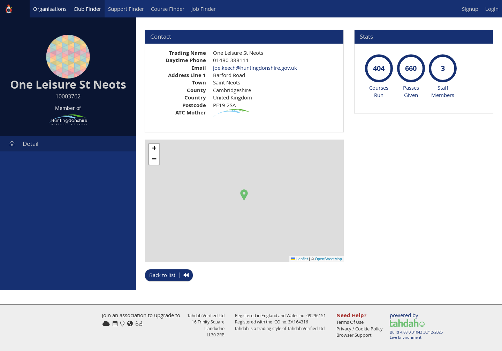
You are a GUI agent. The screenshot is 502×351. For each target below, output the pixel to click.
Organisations (50, 8)
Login (492, 8)
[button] (244, 195)
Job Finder (203, 8)
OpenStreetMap (328, 259)
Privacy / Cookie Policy (359, 329)
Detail (23, 144)
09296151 (316, 315)
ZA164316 (298, 321)
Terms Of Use (350, 322)
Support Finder (126, 8)
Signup (470, 8)
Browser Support (354, 335)
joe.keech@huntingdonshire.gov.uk (255, 67)
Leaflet (299, 259)
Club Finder (87, 8)
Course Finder (167, 8)
